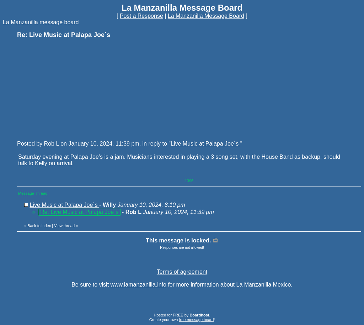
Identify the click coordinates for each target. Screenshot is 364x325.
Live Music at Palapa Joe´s (205, 144)
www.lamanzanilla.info (138, 285)
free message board (196, 320)
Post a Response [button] (141, 16)
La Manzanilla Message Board (206, 16)
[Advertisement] (70, 88)
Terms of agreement (182, 272)
